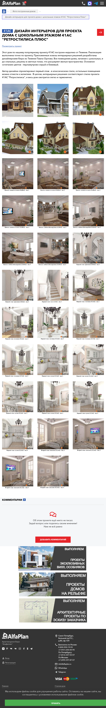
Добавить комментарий (53, 540)
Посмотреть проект (12, 46)
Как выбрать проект (10, 673)
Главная (5, 648)
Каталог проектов (9, 653)
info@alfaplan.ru (65, 626)
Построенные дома (63, 671)
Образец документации (12, 663)
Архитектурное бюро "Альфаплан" (15, 601)
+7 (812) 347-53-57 (66, 617)
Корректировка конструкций (14, 684)
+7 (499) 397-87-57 (66, 622)
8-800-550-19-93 (65, 609)
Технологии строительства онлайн (70, 661)
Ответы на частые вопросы (13, 668)
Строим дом (60, 648)
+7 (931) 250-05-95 (66, 612)
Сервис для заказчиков (12, 679)
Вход (7, 621)
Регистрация (10, 625)
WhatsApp (62, 630)
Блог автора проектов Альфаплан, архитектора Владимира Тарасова (75, 654)
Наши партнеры (61, 666)
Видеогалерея (61, 676)
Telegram (62, 634)
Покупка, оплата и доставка (14, 658)
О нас (57, 681)
